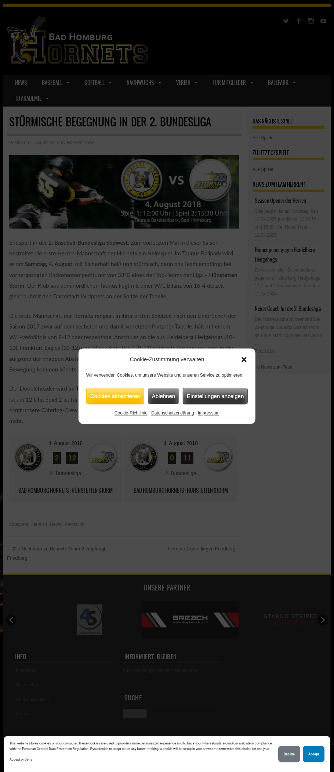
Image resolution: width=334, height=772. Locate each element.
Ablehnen (163, 396)
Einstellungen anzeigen (215, 396)
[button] (244, 359)
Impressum (208, 413)
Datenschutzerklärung (172, 413)
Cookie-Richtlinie (131, 413)
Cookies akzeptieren (115, 396)
